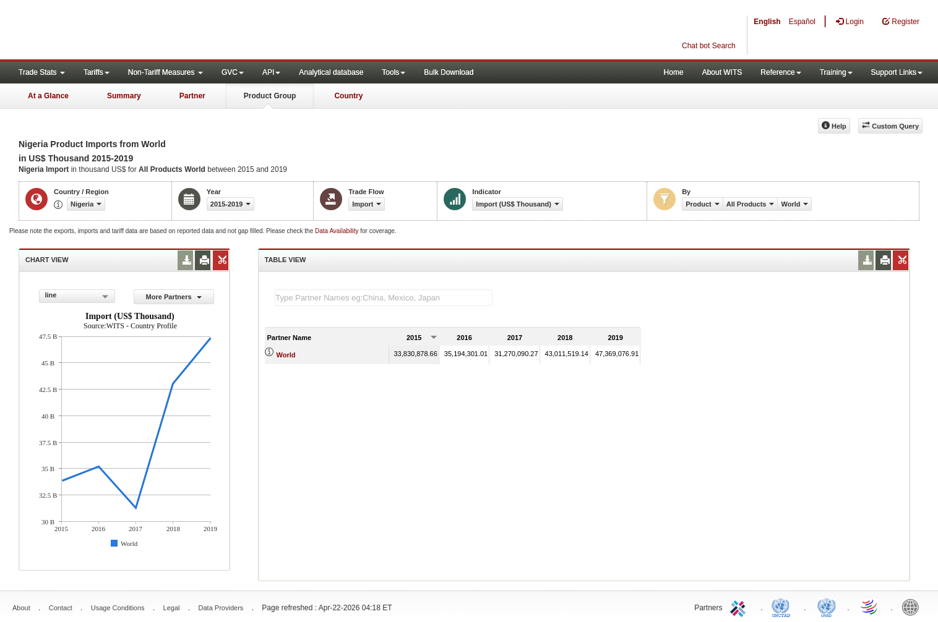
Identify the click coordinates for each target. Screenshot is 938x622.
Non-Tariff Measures (165, 72)
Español (802, 21)
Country (348, 96)
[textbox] (384, 297)
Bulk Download (448, 72)
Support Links (897, 72)
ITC (740, 606)
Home (674, 72)
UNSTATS (826, 606)
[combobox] (76, 296)
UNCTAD (783, 606)
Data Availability (337, 231)
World (286, 355)
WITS (123, 31)
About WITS (722, 72)
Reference (780, 72)
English (767, 21)
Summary (124, 96)
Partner (192, 96)
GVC (233, 72)
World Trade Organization (870, 606)
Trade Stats (42, 72)
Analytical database (331, 72)
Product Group (270, 96)
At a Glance (48, 96)
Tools (393, 72)
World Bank (913, 606)
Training (836, 72)
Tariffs (97, 72)
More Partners (174, 296)
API (271, 72)
